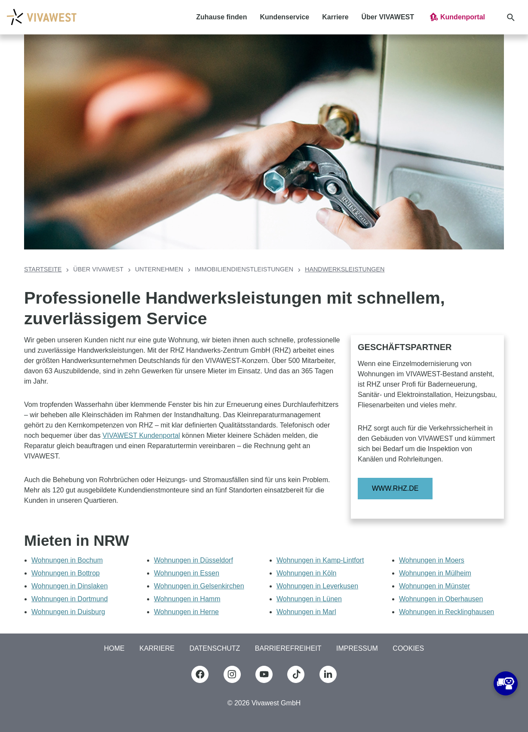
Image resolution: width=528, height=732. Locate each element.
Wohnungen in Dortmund (69, 599)
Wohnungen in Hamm (187, 599)
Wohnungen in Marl (306, 611)
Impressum (357, 648)
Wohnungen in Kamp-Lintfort (320, 560)
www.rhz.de (395, 488)
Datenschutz (214, 648)
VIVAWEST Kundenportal (141, 435)
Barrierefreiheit (288, 648)
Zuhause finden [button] (221, 17)
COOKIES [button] (408, 648)
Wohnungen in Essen (186, 573)
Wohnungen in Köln (306, 573)
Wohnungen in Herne (186, 611)
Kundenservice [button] (285, 17)
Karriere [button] (335, 17)
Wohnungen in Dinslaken (69, 586)
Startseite (42, 269)
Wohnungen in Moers (431, 560)
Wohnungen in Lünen (309, 599)
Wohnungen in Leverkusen (317, 586)
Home (114, 648)
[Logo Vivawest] (41, 17)
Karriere (157, 648)
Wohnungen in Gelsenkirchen (199, 586)
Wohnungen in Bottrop (65, 573)
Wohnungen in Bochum (67, 560)
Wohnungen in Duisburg (68, 611)
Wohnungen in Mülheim (435, 573)
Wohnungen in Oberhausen (441, 599)
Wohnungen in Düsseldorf (193, 560)
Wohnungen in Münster (434, 586)
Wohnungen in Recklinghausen (446, 611)
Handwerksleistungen (345, 269)
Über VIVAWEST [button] (388, 17)
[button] (456, 17)
